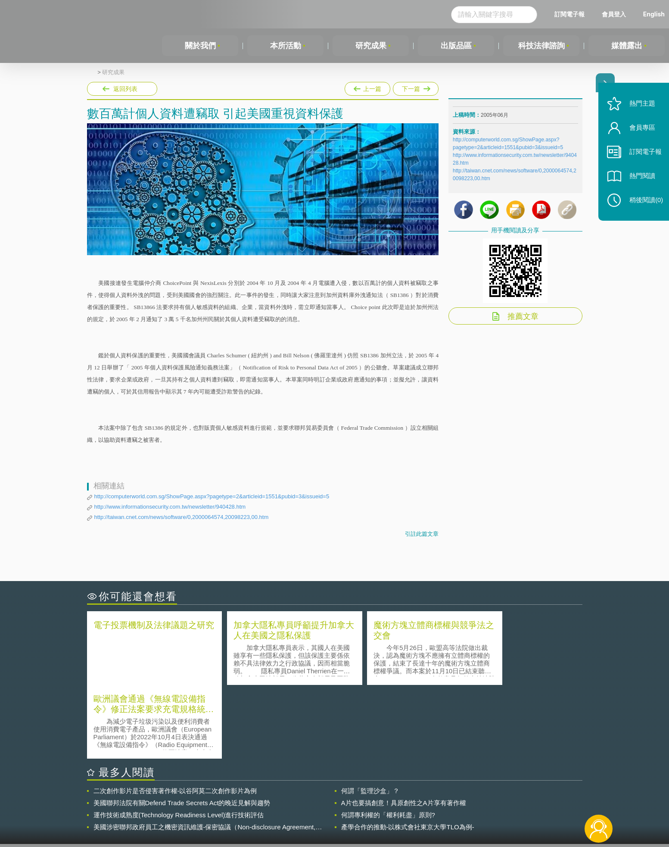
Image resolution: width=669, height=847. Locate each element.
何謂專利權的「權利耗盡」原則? (388, 740)
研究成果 (370, 46)
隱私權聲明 (340, 799)
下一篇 (416, 87)
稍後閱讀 (643, 205)
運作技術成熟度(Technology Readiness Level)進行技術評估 (178, 740)
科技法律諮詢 (541, 46)
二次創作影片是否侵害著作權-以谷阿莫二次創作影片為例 (175, 716)
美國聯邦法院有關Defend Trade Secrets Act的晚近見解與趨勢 (182, 728)
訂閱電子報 (569, 14)
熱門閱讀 (640, 181)
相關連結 (507, 799)
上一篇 (367, 87)
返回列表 (125, 88)
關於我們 (200, 46)
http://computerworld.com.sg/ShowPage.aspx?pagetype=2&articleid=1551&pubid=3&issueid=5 (212, 496)
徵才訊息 (390, 799)
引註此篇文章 (422, 534)
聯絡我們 (337, 811)
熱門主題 (640, 109)
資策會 (458, 799)
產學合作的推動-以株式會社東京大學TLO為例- (407, 752)
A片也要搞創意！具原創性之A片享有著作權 (403, 728)
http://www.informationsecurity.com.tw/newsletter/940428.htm (170, 506)
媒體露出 (626, 46)
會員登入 (614, 14)
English (654, 14)
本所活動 (285, 46)
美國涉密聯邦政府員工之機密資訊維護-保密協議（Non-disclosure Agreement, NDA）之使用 (204, 753)
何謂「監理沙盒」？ (370, 716)
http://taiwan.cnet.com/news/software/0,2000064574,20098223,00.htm (181, 517)
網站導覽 (390, 811)
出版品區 (456, 46)
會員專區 (640, 133)
